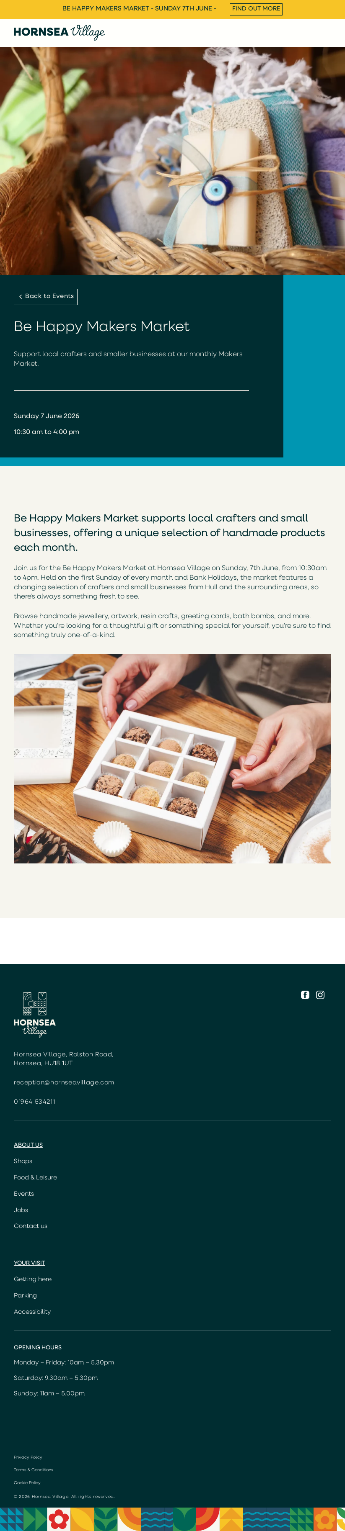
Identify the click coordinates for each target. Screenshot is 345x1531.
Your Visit (29, 1263)
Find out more (256, 9)
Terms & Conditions (33, 1470)
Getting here (33, 1280)
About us (28, 1145)
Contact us (30, 1226)
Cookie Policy (27, 1483)
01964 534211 (34, 1102)
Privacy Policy (28, 1457)
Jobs (21, 1210)
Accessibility (32, 1312)
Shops (23, 1162)
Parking (25, 1296)
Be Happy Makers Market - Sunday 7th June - (139, 9)
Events (24, 1194)
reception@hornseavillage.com (64, 1083)
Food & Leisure (35, 1178)
